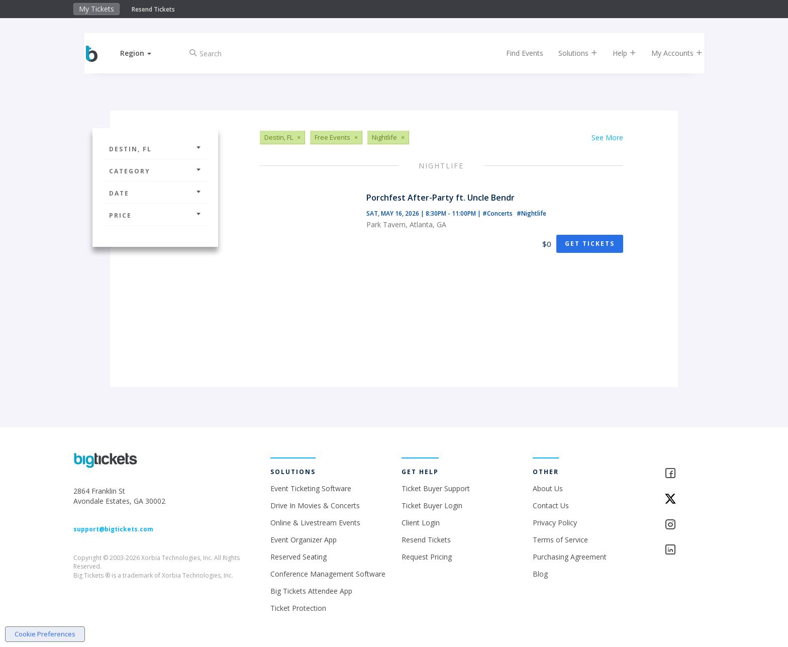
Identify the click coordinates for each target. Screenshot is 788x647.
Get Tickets (590, 243)
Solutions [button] (569, 53)
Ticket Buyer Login (432, 505)
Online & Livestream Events (315, 522)
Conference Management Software (327, 574)
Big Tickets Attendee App (311, 591)
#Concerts (498, 213)
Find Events (516, 53)
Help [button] (616, 53)
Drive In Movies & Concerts (315, 505)
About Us (548, 488)
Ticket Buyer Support (436, 488)
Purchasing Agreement (570, 557)
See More (607, 137)
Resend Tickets (153, 9)
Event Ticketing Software (310, 488)
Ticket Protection (298, 608)
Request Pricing (427, 557)
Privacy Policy (555, 522)
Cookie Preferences (45, 633)
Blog (540, 574)
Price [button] (155, 215)
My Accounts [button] (669, 53)
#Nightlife (531, 213)
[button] (144, 53)
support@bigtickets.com (113, 529)
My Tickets (96, 9)
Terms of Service (560, 539)
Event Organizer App (303, 539)
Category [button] (155, 171)
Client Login (421, 522)
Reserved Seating (298, 557)
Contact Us (551, 505)
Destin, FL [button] (155, 149)
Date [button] (155, 193)
